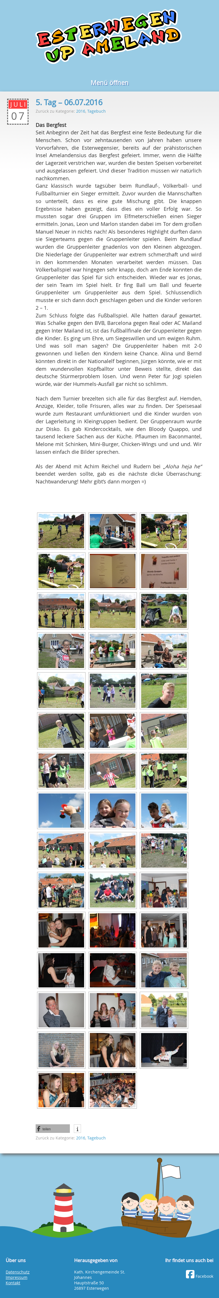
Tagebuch (96, 111)
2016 (80, 111)
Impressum (16, 1277)
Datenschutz (18, 1272)
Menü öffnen (110, 82)
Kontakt (13, 1282)
